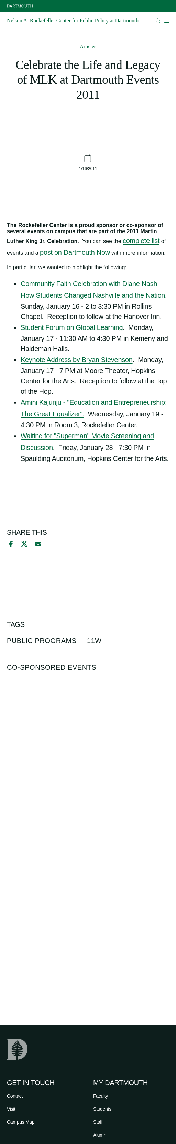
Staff (97, 1122)
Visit (11, 1109)
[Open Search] (158, 20)
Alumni (100, 1135)
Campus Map (20, 1122)
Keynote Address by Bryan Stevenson (77, 360)
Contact (15, 1096)
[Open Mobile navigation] (166, 20)
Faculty (100, 1096)
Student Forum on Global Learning (72, 327)
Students (102, 1109)
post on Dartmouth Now (75, 252)
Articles (88, 46)
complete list (141, 241)
